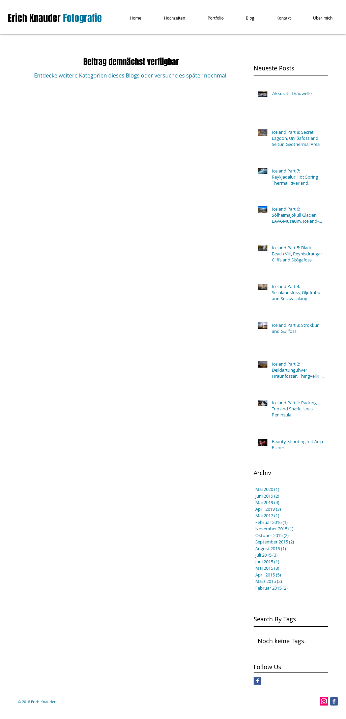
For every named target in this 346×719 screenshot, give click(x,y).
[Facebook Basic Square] (257, 681)
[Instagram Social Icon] (324, 701)
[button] (169, 18)
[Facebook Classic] (334, 701)
